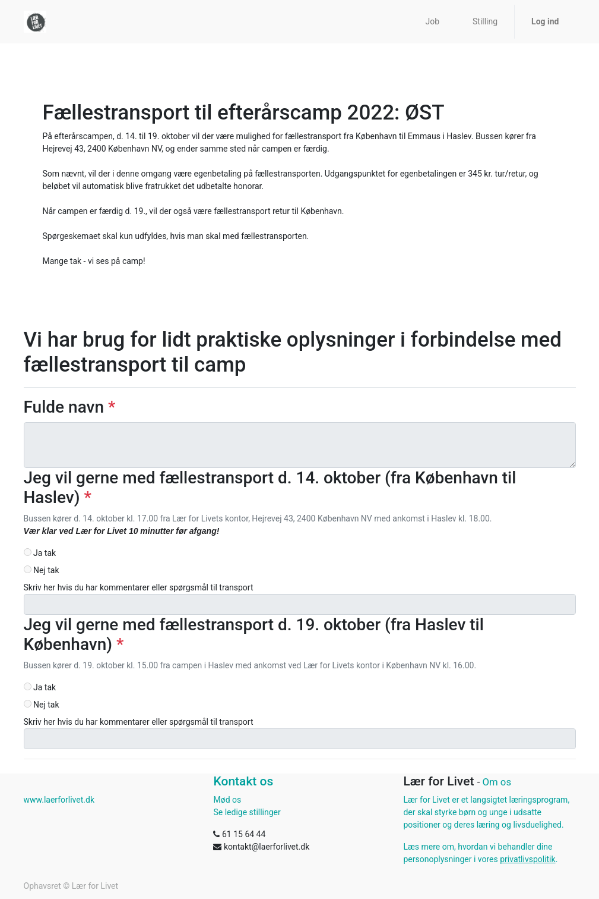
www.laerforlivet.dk (59, 799)
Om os (496, 782)
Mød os (227, 799)
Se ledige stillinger (246, 812)
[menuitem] (432, 22)
